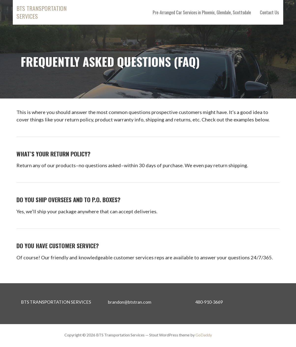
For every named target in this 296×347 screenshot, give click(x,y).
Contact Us (269, 12)
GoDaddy (203, 334)
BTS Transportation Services (41, 12)
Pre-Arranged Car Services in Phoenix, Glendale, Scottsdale (202, 12)
